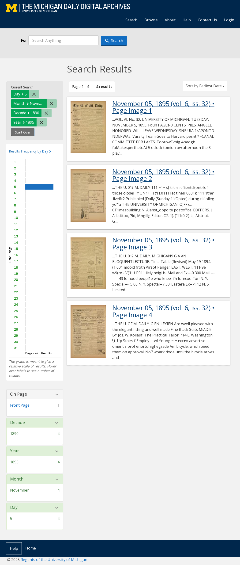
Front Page (20, 405)
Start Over (22, 132)
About (170, 20)
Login (229, 20)
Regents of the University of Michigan (54, 559)
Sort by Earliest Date (205, 85)
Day (14, 507)
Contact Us (207, 20)
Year (14, 451)
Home (30, 548)
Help (187, 20)
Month (16, 479)
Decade (17, 422)
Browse (151, 20)
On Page (18, 394)
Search (131, 20)
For (24, 40)
